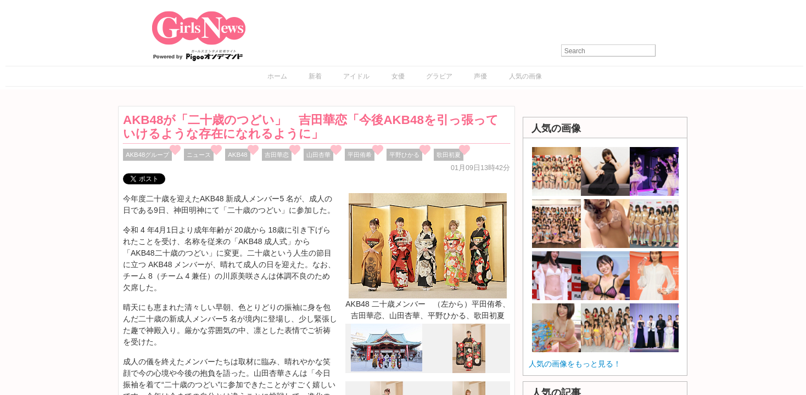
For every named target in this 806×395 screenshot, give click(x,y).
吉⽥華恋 (277, 154)
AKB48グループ (147, 154)
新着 (315, 76)
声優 (480, 76)
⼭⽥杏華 (318, 154)
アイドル (356, 76)
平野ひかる (404, 154)
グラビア (439, 76)
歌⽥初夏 (448, 154)
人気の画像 (525, 76)
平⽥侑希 (360, 154)
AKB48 (237, 154)
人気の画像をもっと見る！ (575, 363)
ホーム (277, 76)
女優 (398, 76)
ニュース (199, 154)
